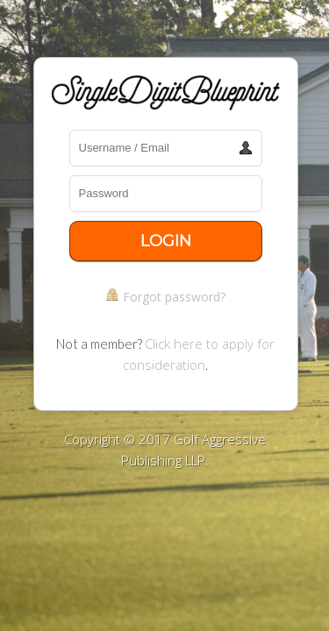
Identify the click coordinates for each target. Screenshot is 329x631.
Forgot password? (174, 296)
